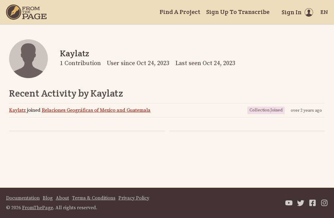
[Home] (26, 12)
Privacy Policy (133, 198)
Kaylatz (17, 110)
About (62, 198)
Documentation (23, 198)
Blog (48, 198)
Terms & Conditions (93, 198)
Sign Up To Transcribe (238, 12)
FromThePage (37, 208)
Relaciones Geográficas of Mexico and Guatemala (96, 110)
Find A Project (180, 12)
